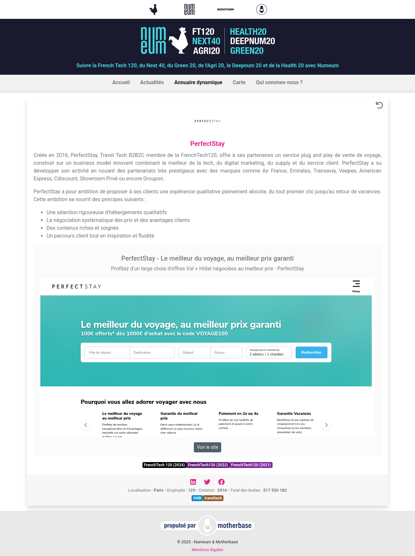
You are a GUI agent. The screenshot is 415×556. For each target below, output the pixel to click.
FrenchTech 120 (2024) (164, 465)
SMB (197, 498)
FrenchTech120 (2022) (208, 465)
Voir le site (207, 447)
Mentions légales (207, 549)
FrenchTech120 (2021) (251, 465)
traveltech (213, 498)
